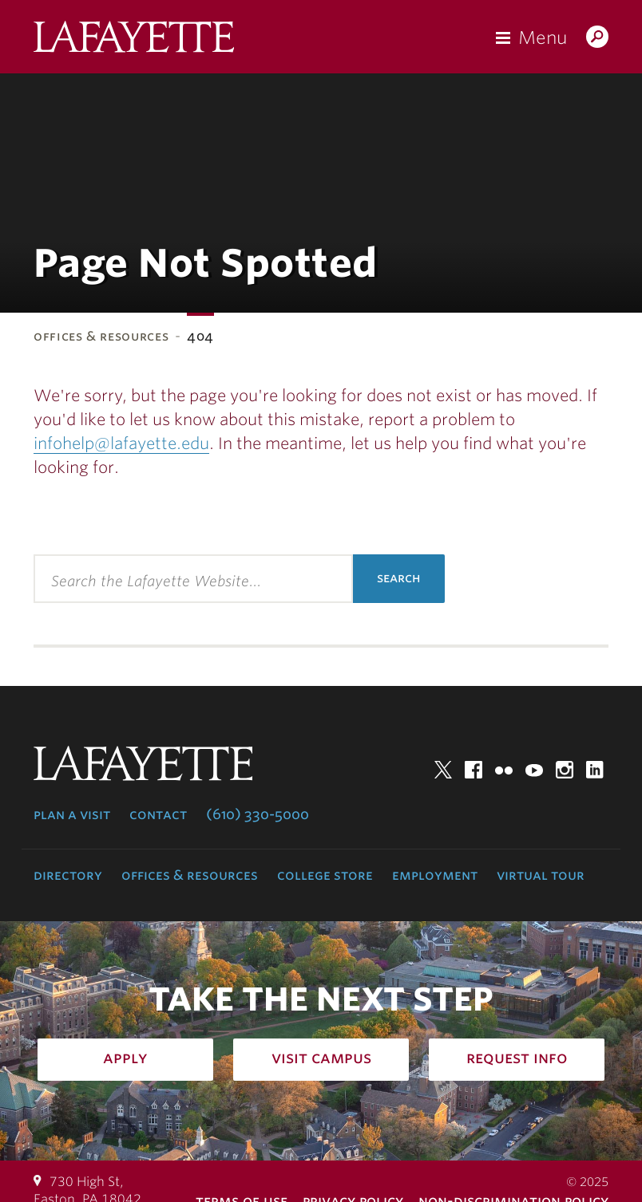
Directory (68, 875)
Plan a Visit (72, 814)
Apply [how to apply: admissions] (125, 1057)
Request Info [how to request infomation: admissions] (517, 1057)
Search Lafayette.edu (597, 38)
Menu (542, 37)
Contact (158, 814)
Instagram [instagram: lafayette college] (564, 769)
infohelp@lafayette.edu (121, 443)
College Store (325, 875)
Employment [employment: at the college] (435, 875)
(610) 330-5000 (257, 814)
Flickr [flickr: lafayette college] (503, 769)
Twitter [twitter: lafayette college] (443, 769)
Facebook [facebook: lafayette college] (473, 769)
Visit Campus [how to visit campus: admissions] (321, 1057)
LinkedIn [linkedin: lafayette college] (594, 769)
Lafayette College (134, 41)
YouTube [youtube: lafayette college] (534, 769)
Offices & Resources (101, 336)
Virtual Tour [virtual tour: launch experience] (541, 875)
